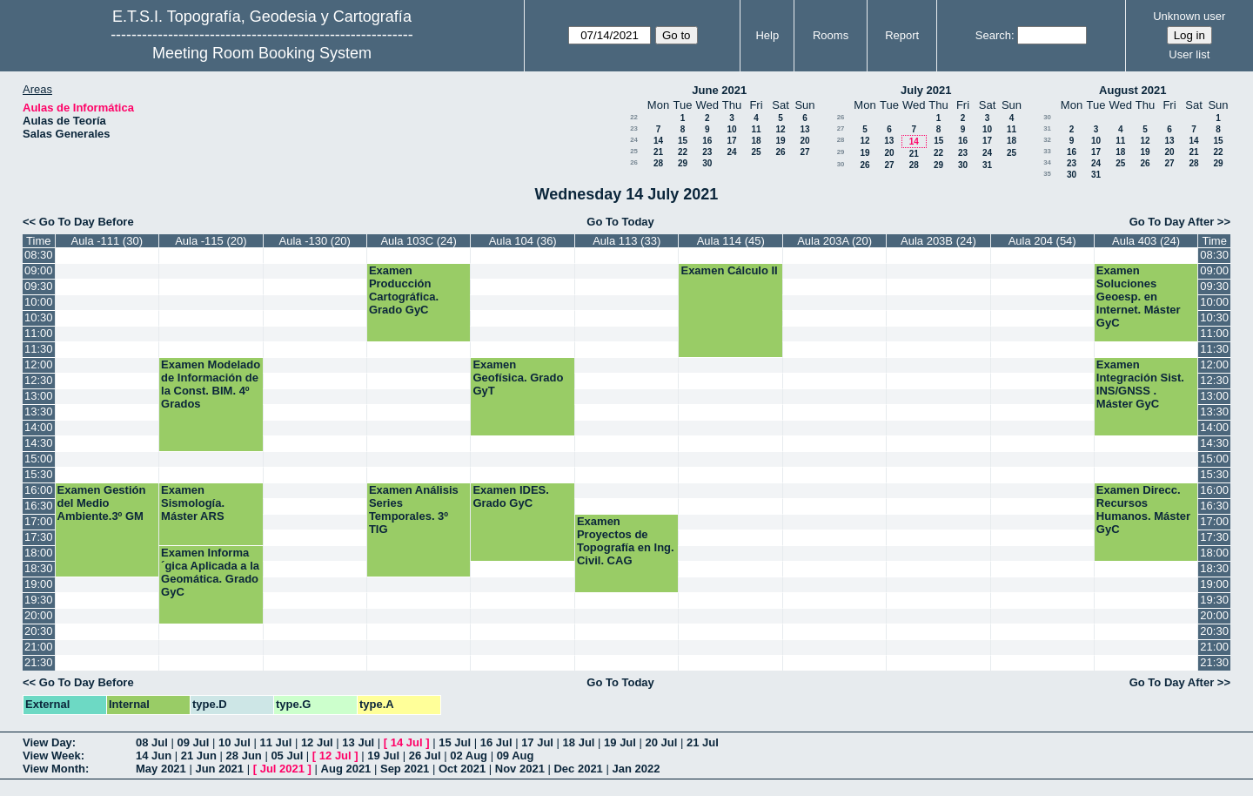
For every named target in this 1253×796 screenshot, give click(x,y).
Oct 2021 (462, 768)
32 (1047, 140)
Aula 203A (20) (834, 240)
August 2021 (1132, 90)
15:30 (38, 474)
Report (902, 35)
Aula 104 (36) (523, 240)
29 (682, 163)
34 (1047, 162)
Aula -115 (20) (210, 240)
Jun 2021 (219, 768)
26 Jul (425, 755)
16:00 (38, 489)
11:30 (38, 348)
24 (634, 140)
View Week (52, 755)
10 (731, 129)
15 (682, 140)
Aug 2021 (346, 768)
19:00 (38, 583)
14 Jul (407, 742)
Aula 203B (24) (938, 240)
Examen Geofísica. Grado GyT (517, 377)
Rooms (830, 35)
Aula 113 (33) (626, 240)
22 (634, 117)
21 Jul (703, 742)
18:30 (38, 568)
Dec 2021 (577, 768)
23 (634, 128)
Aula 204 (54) (1042, 240)
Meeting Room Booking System (262, 53)
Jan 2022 (636, 768)
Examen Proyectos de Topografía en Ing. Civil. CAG (625, 541)
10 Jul (234, 742)
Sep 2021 (404, 768)
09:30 (38, 286)
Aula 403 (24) (1146, 240)
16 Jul (496, 742)
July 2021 (926, 90)
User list (1189, 54)
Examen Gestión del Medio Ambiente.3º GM (101, 503)
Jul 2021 (282, 768)
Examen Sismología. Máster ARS (192, 503)
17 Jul (537, 742)
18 (756, 140)
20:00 (38, 615)
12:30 (38, 380)
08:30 (38, 254)
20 (804, 140)
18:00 (38, 552)
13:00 (38, 395)
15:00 (38, 458)
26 (780, 152)
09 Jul (193, 742)
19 (780, 140)
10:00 (38, 301)
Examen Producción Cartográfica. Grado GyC (404, 290)
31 (987, 165)
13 (804, 129)
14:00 (38, 427)
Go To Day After (1172, 221)
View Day (47, 742)
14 (658, 140)
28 (658, 163)
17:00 (38, 521)
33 (1047, 151)
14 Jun (153, 755)
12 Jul (317, 742)
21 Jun (199, 755)
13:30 (38, 411)
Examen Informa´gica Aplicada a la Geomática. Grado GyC (210, 572)
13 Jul (358, 742)
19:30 (38, 599)
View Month (54, 768)
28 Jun (244, 755)
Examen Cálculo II (728, 270)
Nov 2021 (520, 768)
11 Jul (275, 742)
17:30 (38, 536)
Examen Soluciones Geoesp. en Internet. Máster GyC (1138, 296)
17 (731, 140)
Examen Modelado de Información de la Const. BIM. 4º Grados (210, 384)
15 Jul (455, 742)
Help (767, 35)
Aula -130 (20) (315, 240)
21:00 (38, 646)
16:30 (38, 505)
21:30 (38, 662)
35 (1047, 174)
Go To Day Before (86, 221)
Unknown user (1189, 16)
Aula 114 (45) (731, 240)
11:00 (38, 333)
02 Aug (468, 755)
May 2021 (161, 768)
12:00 (38, 364)
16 (707, 140)
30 (707, 163)
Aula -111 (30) (107, 240)
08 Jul (152, 742)
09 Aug (515, 755)
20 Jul (662, 742)
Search (993, 35)
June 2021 (719, 90)
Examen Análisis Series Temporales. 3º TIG (414, 509)
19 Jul (620, 742)
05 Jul (287, 755)
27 (804, 152)
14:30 (38, 442)
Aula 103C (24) (418, 240)
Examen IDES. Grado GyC (510, 496)
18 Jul (579, 742)
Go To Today (620, 221)
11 (756, 129)
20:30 (38, 630)
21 (658, 152)
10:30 (38, 317)
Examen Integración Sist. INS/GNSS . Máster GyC (1140, 384)
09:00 (38, 270)
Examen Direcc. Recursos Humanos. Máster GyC (1143, 509)
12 (780, 129)
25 (634, 151)
